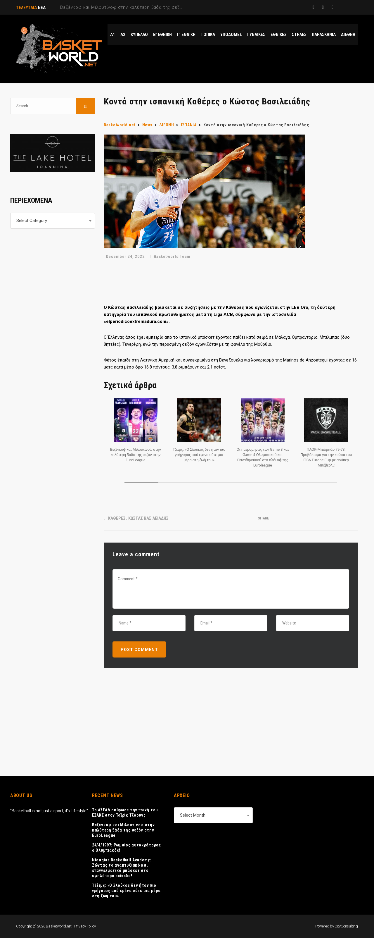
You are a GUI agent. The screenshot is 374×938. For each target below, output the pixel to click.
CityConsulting (346, 926)
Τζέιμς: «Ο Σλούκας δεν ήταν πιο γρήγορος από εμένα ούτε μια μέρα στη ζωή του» (126, 890)
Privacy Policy (85, 926)
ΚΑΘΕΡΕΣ (117, 518)
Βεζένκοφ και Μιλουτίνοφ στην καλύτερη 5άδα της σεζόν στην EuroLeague (123, 830)
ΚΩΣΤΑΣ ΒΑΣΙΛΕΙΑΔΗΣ (148, 518)
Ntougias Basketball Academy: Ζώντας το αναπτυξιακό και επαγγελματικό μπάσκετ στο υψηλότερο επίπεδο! (121, 868)
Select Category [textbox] (31, 220)
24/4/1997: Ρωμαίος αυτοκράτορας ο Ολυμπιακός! (126, 848)
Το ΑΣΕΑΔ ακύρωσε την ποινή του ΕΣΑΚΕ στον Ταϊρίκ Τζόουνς (125, 812)
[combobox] (52, 221)
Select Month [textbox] (192, 815)
